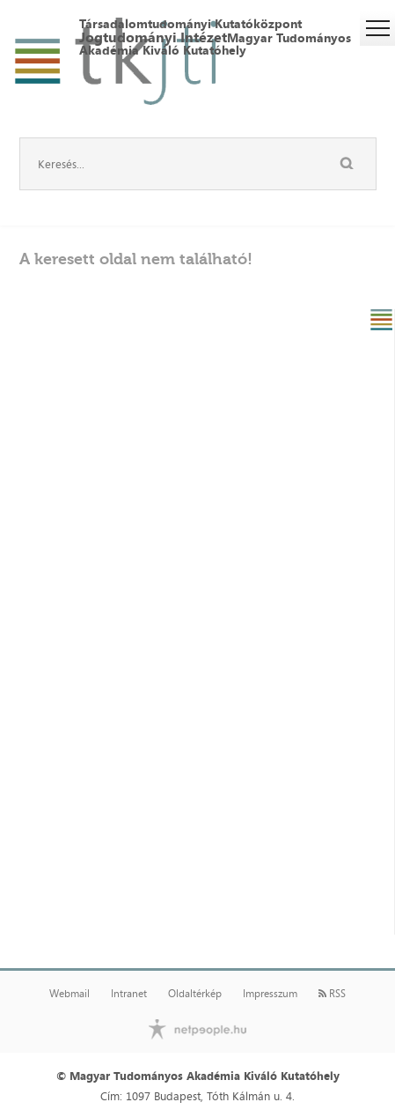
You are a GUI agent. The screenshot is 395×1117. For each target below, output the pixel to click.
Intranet (129, 994)
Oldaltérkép (195, 994)
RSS (332, 994)
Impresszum (270, 994)
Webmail (69, 994)
